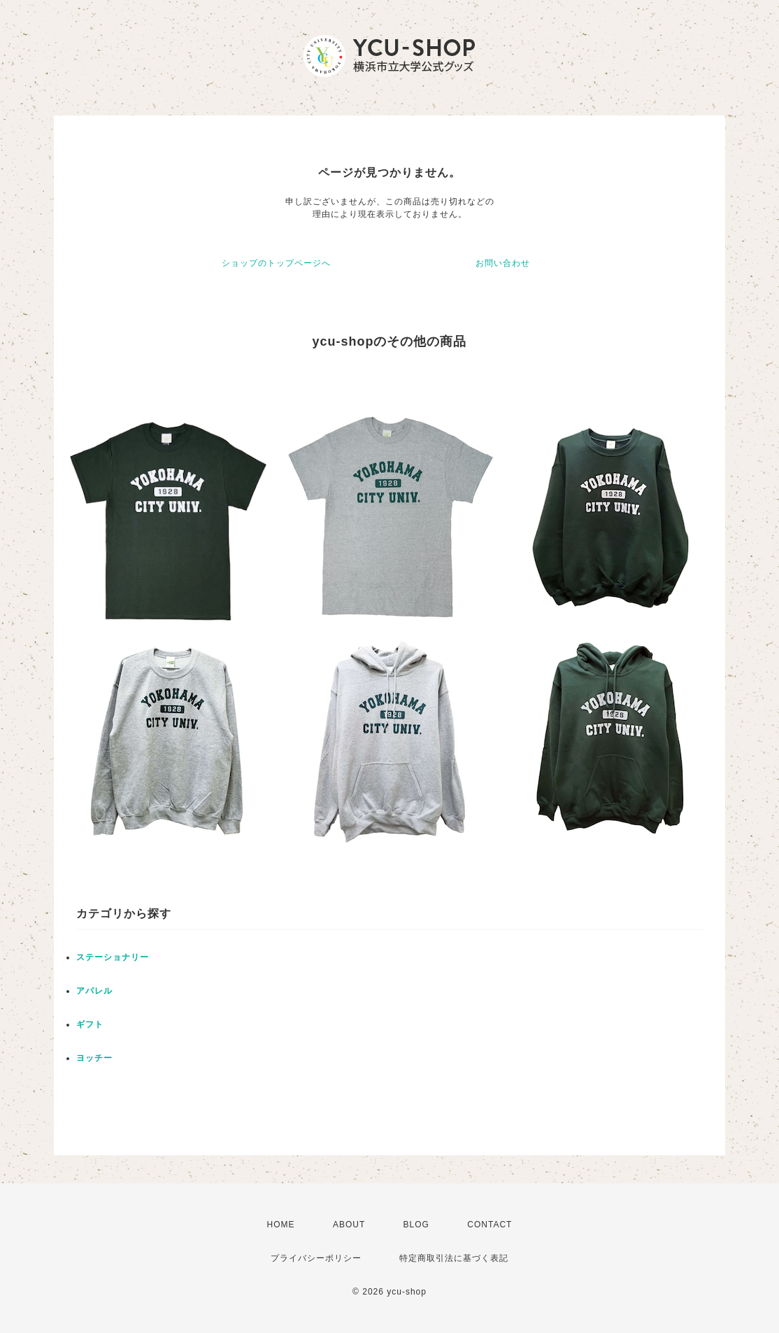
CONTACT (489, 1224)
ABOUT (349, 1224)
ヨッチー (94, 1058)
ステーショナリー (112, 957)
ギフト (89, 1024)
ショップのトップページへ (276, 263)
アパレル (94, 991)
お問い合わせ (503, 263)
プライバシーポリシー (316, 1258)
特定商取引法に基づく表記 (453, 1258)
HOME (281, 1224)
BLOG (416, 1224)
